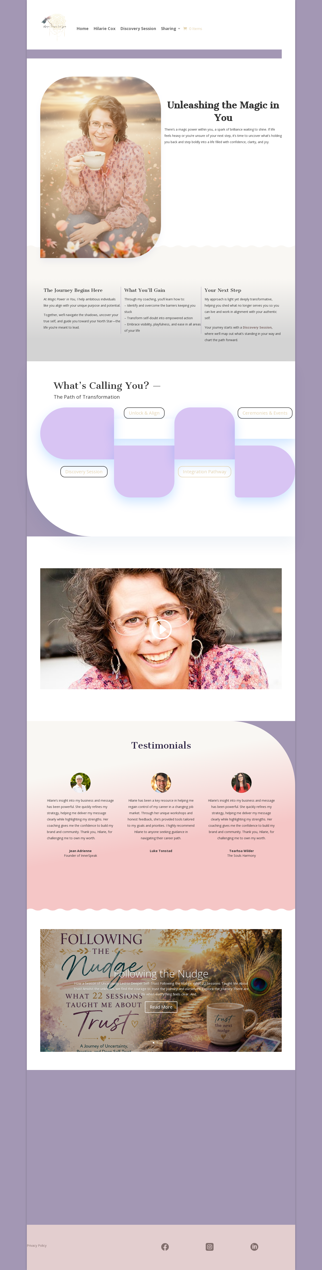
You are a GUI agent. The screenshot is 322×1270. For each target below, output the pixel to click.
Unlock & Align (144, 413)
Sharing (168, 28)
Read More (161, 1007)
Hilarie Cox (104, 28)
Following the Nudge (161, 973)
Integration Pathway (204, 472)
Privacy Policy (37, 1245)
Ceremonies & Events (265, 413)
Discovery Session (138, 28)
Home (82, 28)
